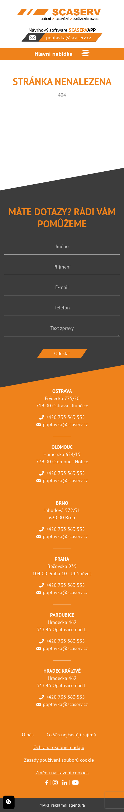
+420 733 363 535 (65, 417)
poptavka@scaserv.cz (65, 424)
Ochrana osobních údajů (58, 747)
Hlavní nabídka (54, 54)
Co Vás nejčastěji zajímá (71, 735)
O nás (28, 735)
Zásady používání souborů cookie (59, 760)
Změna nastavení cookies (62, 772)
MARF (44, 805)
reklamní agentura (68, 805)
